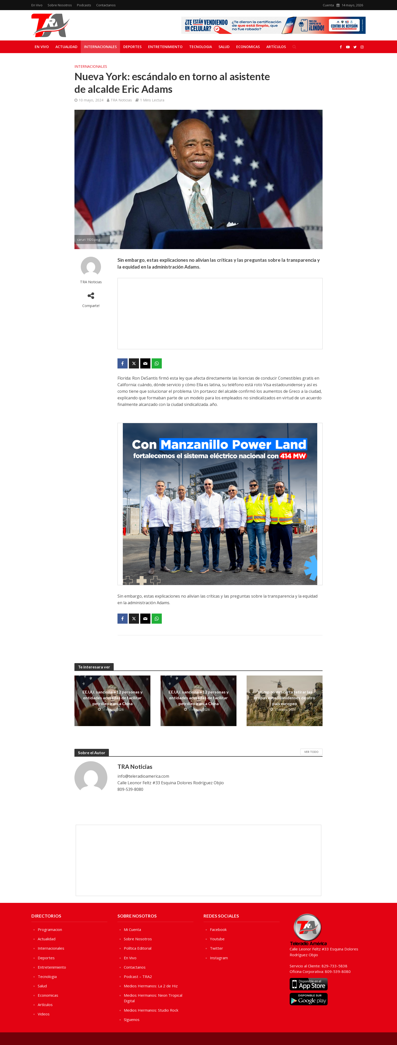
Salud (224, 46)
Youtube (217, 938)
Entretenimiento (165, 46)
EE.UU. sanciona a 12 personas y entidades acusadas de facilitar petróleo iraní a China (113, 697)
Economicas (248, 46)
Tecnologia (200, 46)
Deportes (132, 46)
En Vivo (37, 5)
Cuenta (328, 5)
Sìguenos (132, 1019)
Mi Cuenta (132, 929)
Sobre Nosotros (60, 5)
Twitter (216, 948)
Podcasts (84, 5)
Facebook (218, 929)
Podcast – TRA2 (138, 976)
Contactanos (106, 5)
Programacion (50, 929)
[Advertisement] (220, 313)
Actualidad (66, 46)
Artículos (276, 46)
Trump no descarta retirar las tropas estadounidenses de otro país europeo (284, 697)
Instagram (219, 957)
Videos (44, 1013)
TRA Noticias (121, 100)
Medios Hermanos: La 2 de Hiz (151, 985)
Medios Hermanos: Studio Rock (151, 1010)
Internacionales (100, 46)
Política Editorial (137, 948)
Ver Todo (311, 752)
